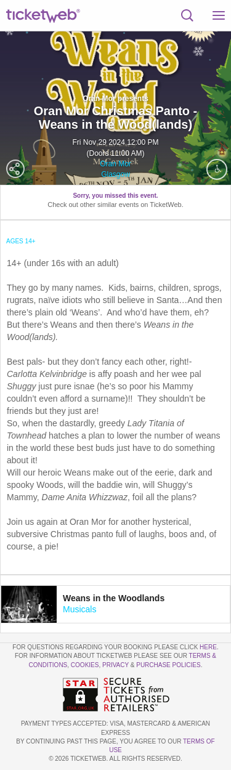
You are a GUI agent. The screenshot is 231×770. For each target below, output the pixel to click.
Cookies (85, 665)
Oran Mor (115, 164)
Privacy (115, 665)
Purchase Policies (168, 665)
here (208, 647)
